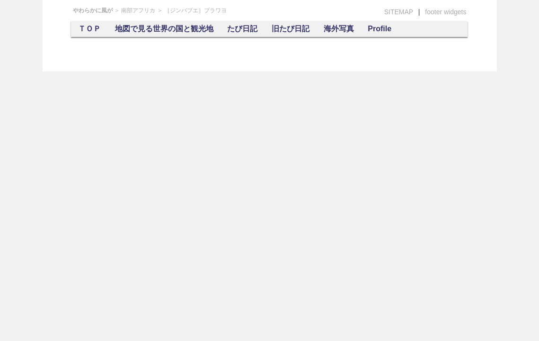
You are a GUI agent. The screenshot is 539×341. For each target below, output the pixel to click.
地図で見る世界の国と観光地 (164, 29)
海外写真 (339, 29)
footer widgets (445, 12)
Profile (379, 29)
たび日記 (242, 29)
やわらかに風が (93, 10)
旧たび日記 (290, 29)
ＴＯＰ (89, 29)
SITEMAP (398, 12)
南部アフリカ (138, 10)
